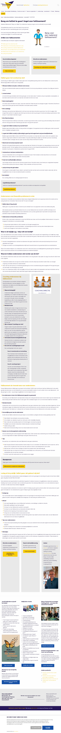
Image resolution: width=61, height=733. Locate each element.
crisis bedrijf (26, 17)
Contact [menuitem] (3, 13)
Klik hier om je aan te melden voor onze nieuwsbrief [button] (30, 696)
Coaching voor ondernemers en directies (44, 67)
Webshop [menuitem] (57, 11)
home (2, 17)
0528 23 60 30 (26, 5)
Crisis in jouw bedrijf (29, 551)
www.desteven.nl (47, 553)
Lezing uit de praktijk (7, 53)
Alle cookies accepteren (48, 728)
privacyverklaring (49, 696)
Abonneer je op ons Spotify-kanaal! (11, 682)
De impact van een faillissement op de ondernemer (14, 49)
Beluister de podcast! (47, 645)
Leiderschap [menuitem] (40, 11)
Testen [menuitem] (52, 11)
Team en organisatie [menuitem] (31, 11)
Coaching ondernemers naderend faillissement (13, 47)
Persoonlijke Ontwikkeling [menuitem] (10, 11)
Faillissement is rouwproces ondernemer (14, 466)
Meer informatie (9, 71)
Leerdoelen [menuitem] (46, 11)
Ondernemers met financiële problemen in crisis (13, 45)
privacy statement (16, 731)
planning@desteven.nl (43, 5)
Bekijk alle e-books (28, 665)
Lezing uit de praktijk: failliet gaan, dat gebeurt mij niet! (20, 473)
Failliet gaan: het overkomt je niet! (10, 43)
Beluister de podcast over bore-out (50, 678)
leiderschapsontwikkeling (9, 17)
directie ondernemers (19, 17)
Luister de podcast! (48, 665)
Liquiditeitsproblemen (9, 189)
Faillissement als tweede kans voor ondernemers (13, 51)
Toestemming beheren (36, 727)
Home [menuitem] (2, 11)
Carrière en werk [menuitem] (21, 11)
